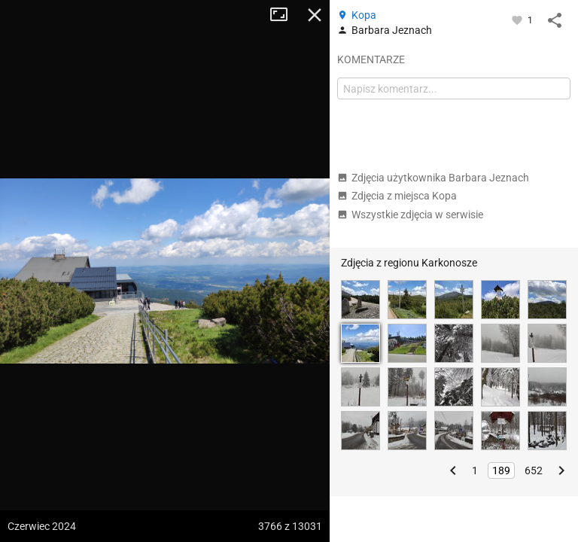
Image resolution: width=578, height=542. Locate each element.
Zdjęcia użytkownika (433, 178)
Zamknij (315, 15)
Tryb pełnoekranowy (284, 15)
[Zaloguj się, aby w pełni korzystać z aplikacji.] (518, 20)
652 (534, 470)
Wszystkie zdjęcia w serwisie (410, 215)
